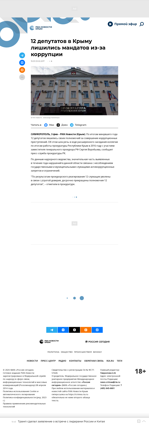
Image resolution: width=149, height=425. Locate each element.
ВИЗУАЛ (97, 352)
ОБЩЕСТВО (67, 352)
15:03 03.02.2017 (38, 61)
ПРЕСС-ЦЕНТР (48, 361)
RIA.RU (110, 361)
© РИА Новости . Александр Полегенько (45, 118)
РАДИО (62, 361)
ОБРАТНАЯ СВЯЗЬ (94, 361)
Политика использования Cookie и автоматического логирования (20, 393)
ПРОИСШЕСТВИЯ (83, 352)
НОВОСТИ (32, 361)
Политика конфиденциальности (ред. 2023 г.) (24, 399)
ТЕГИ (119, 361)
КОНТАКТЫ (75, 361)
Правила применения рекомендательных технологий (24, 405)
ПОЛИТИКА (53, 352)
